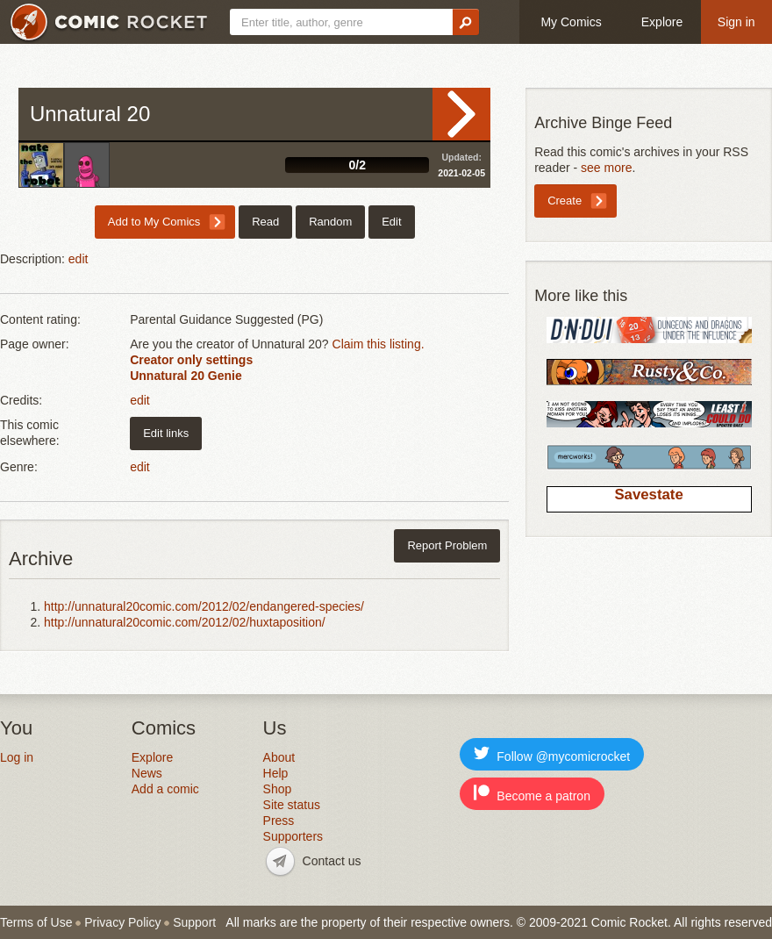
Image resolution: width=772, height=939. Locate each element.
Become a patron (532, 794)
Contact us (332, 861)
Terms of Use (36, 922)
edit (78, 259)
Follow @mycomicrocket (552, 754)
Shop (277, 789)
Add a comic (165, 789)
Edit (391, 221)
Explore (662, 22)
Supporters (293, 836)
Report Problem (447, 545)
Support (194, 922)
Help (276, 773)
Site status (291, 805)
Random (330, 221)
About (279, 757)
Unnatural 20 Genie (186, 376)
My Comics (570, 22)
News (147, 773)
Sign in (736, 22)
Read (461, 114)
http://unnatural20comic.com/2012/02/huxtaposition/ (184, 622)
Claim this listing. (378, 344)
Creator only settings (191, 360)
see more (606, 168)
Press (279, 821)
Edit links (166, 433)
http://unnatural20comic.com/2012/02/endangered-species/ (204, 606)
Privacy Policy (122, 922)
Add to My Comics (154, 221)
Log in (16, 757)
